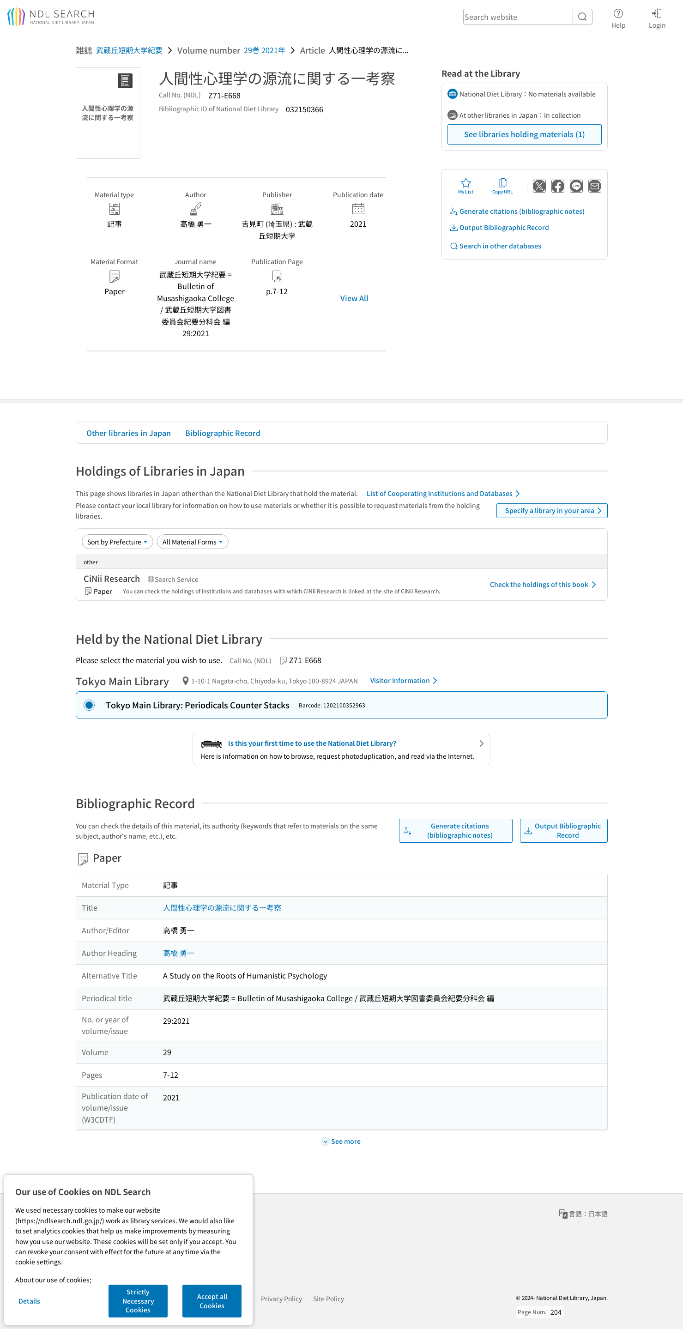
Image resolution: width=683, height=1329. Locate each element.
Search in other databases (495, 246)
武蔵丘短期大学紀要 (129, 49)
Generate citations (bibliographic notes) (517, 211)
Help (618, 17)
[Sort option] (117, 541)
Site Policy (328, 1298)
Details (29, 1300)
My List (465, 186)
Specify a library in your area (555, 510)
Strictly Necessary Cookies (138, 1300)
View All (354, 297)
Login (657, 17)
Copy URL (502, 186)
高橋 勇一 (178, 952)
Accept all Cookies (212, 1301)
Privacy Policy (281, 1298)
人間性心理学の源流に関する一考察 (222, 907)
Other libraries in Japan (128, 432)
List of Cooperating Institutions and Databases (445, 493)
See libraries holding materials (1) (524, 133)
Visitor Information (405, 680)
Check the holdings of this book (544, 584)
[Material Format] (193, 541)
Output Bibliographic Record (499, 227)
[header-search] (527, 16)
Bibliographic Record (222, 432)
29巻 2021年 (264, 49)
